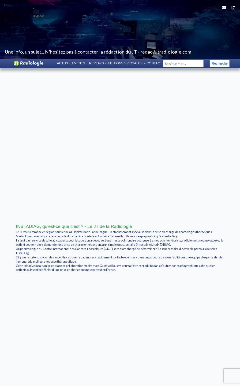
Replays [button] (96, 63)
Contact (154, 63)
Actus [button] (62, 63)
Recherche (220, 63)
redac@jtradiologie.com (165, 52)
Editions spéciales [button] (125, 63)
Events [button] (78, 63)
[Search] (183, 63)
